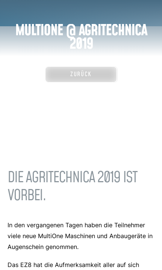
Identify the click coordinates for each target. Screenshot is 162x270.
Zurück (81, 74)
